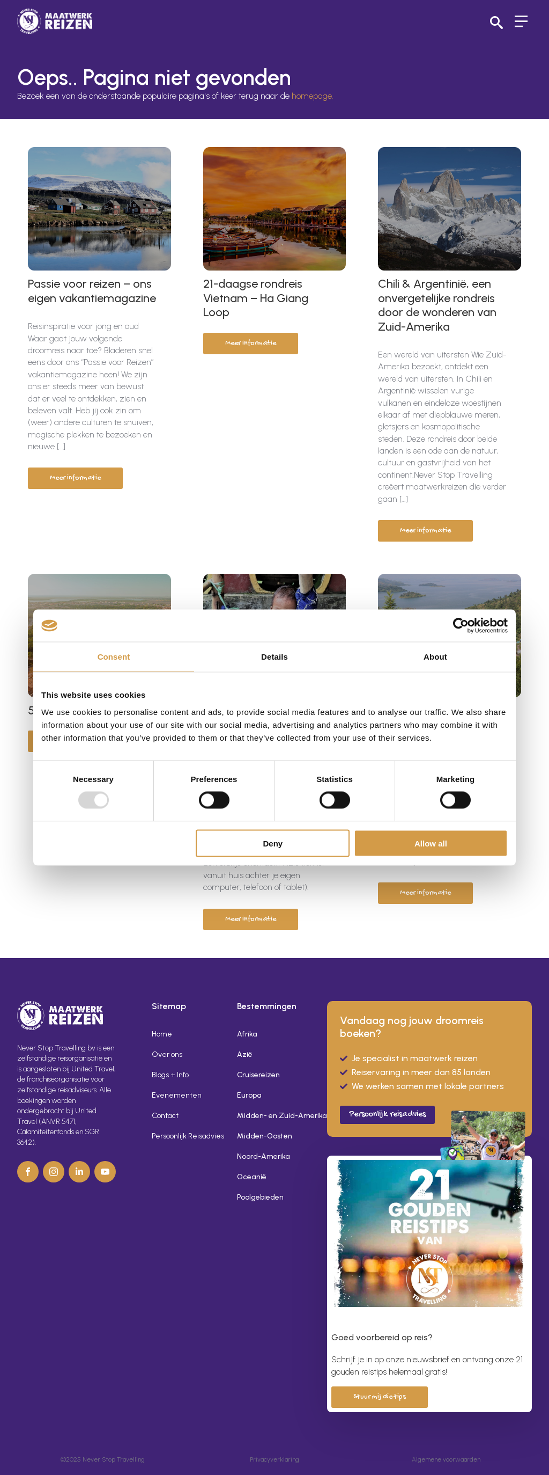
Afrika (247, 1034)
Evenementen (177, 1095)
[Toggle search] (496, 22)
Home (162, 1034)
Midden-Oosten (264, 1136)
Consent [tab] (114, 656)
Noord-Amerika (263, 1156)
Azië (245, 1054)
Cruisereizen (258, 1074)
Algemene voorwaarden (446, 1459)
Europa (249, 1095)
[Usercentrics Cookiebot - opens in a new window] (461, 626)
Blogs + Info (170, 1074)
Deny (273, 843)
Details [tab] (274, 656)
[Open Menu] (521, 22)
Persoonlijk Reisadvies (188, 1136)
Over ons (167, 1054)
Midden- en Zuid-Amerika (273, 1115)
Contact (165, 1115)
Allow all (430, 843)
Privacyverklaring (274, 1459)
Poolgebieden (260, 1197)
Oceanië (251, 1176)
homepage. (312, 96)
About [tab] (435, 656)
